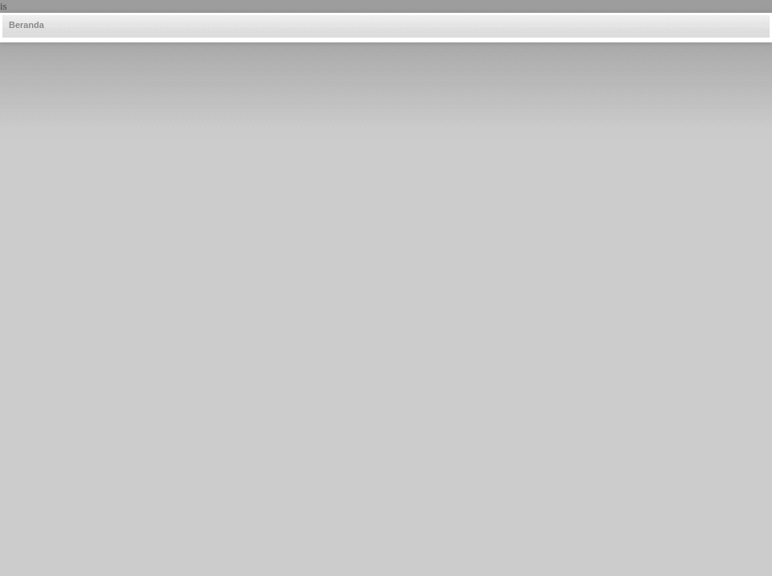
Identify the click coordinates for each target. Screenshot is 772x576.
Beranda (26, 25)
